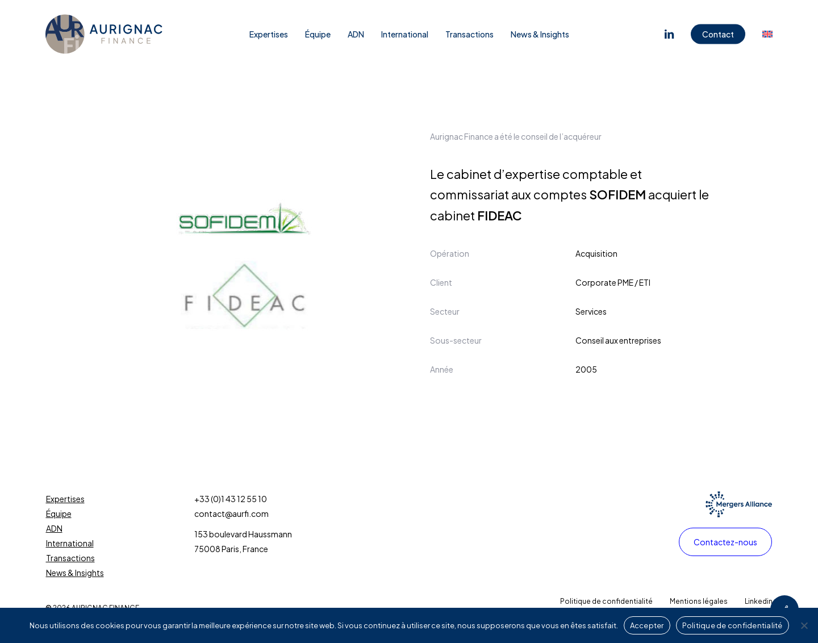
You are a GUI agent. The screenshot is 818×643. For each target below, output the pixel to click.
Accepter (647, 625)
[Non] (803, 625)
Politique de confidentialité (732, 625)
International (70, 543)
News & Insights (75, 572)
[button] (725, 542)
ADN (54, 528)
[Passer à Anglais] (767, 34)
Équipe (59, 513)
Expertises (65, 499)
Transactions (70, 558)
